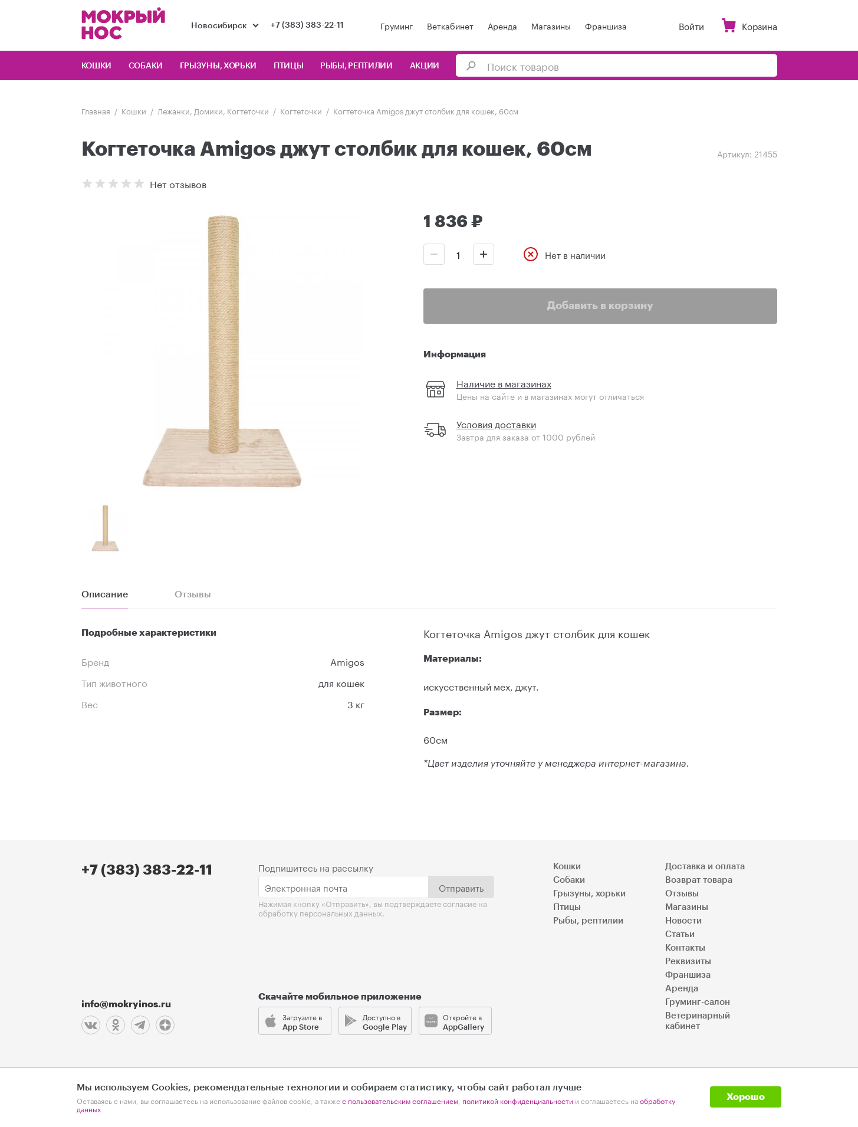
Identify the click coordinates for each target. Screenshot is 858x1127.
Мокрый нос (124, 23)
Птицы (289, 66)
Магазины (551, 25)
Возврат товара (698, 879)
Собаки (146, 66)
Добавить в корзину (600, 305)
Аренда (502, 25)
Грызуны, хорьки (218, 66)
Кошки (96, 66)
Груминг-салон (697, 1001)
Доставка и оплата (705, 866)
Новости (683, 920)
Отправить (461, 886)
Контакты (685, 947)
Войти (691, 25)
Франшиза (606, 25)
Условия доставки (496, 423)
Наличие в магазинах (503, 382)
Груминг (396, 25)
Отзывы (682, 893)
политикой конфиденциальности (517, 1100)
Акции (425, 66)
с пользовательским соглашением (400, 1100)
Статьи (680, 933)
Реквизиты (688, 961)
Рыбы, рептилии (356, 66)
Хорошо (745, 1097)
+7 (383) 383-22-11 (307, 25)
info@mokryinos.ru (126, 1003)
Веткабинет (450, 25)
